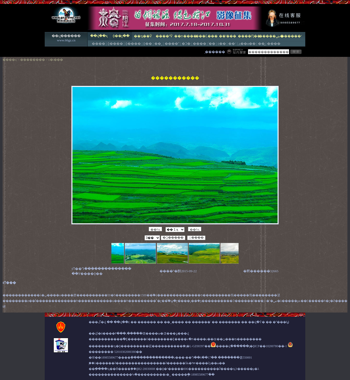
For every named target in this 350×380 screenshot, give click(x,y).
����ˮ (172, 43)
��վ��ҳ (99, 36)
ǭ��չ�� (121, 36)
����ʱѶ (164, 36)
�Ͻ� (186, 43)
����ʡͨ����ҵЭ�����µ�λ (233, 369)
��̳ (261, 43)
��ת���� (185, 36)
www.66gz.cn (66, 40)
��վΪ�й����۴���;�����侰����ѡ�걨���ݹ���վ (139, 333)
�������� (32, 60)
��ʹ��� (227, 36)
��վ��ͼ (122, 322)
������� (229, 322)
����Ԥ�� (249, 36)
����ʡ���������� (124, 363)
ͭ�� (212, 43)
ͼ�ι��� (55, 60)
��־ (232, 43)
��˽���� (174, 322)
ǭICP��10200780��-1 (270, 346)
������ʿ (201, 322)
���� (98, 43)
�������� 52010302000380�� (115, 352)
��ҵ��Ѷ (143, 36)
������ (147, 322)
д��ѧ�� (247, 43)
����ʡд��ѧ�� (210, 363)
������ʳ (291, 36)
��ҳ (13, 60)
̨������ (215, 52)
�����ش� (270, 36)
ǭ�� (147, 43)
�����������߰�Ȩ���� (114, 339)
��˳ (158, 43)
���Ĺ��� (206, 36)
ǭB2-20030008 (145, 369)
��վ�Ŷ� (256, 322)
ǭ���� (115, 43)
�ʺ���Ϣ (281, 322)
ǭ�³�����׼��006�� (178, 369)
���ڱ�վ (97, 322)
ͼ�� (222, 43)
